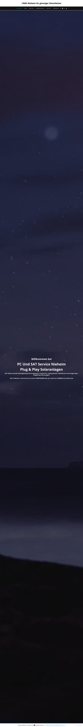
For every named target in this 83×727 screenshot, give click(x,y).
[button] (61, 8)
